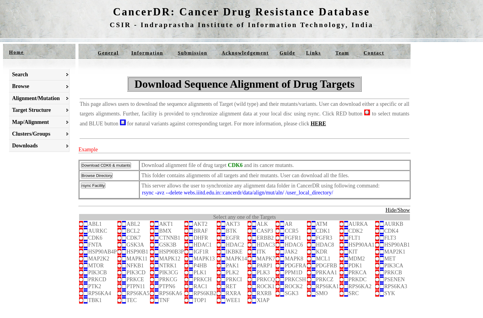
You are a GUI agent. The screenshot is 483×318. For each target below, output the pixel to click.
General (108, 52)
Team (342, 52)
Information (147, 52)
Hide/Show (397, 210)
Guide (287, 52)
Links (313, 52)
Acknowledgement (245, 52)
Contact (374, 52)
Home (16, 52)
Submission (192, 52)
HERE (318, 124)
